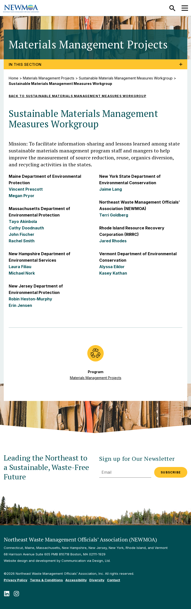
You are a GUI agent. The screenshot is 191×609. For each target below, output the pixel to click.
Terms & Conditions (46, 580)
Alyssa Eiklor (112, 266)
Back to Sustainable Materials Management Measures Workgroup (77, 96)
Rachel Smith (22, 240)
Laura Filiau (20, 266)
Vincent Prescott (26, 189)
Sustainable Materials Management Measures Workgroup (126, 78)
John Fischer (21, 234)
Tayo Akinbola (23, 221)
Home (13, 78)
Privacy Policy (15, 580)
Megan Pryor (21, 195)
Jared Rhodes (113, 240)
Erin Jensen (20, 305)
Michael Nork (22, 273)
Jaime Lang (110, 189)
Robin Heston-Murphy (30, 298)
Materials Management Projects (48, 78)
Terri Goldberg (113, 215)
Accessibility (76, 580)
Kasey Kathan (113, 273)
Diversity (96, 580)
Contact (113, 580)
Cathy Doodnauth (26, 227)
